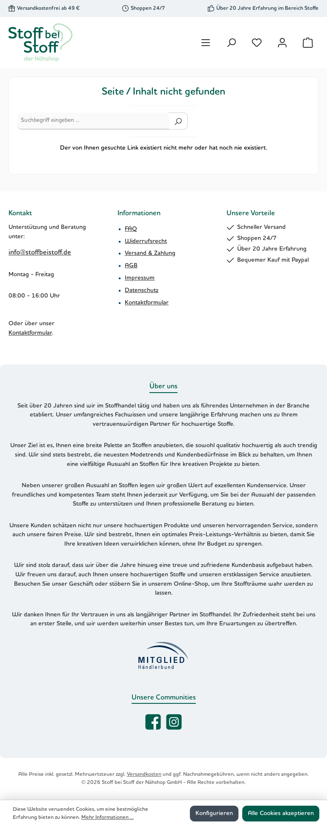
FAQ (131, 229)
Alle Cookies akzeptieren (281, 813)
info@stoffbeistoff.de (40, 252)
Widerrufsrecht (146, 241)
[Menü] (205, 43)
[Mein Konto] (282, 43)
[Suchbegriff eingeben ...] (93, 121)
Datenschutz (141, 290)
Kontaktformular (30, 333)
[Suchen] (231, 43)
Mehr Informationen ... (107, 817)
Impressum (140, 278)
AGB (131, 266)
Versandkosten (144, 774)
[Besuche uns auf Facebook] (153, 722)
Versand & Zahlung (150, 253)
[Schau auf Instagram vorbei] (174, 722)
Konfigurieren (214, 813)
